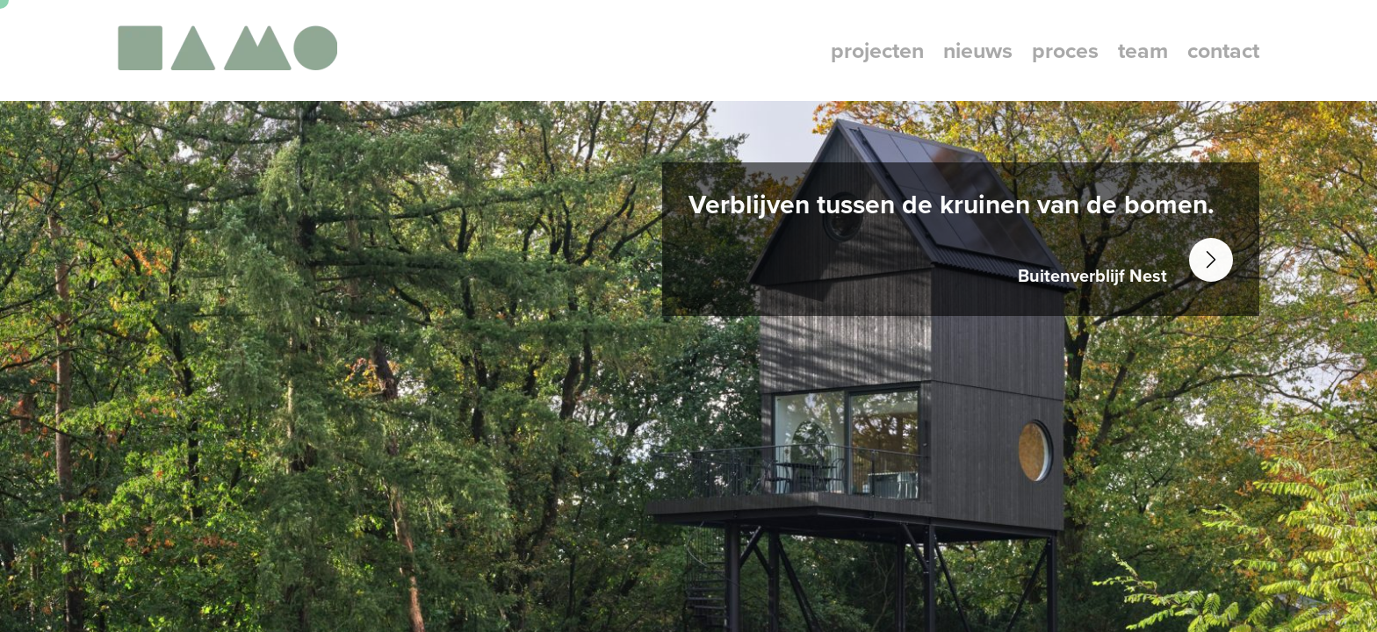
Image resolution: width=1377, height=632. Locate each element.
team (1143, 50)
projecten (877, 50)
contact (1223, 50)
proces (1065, 50)
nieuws (978, 50)
